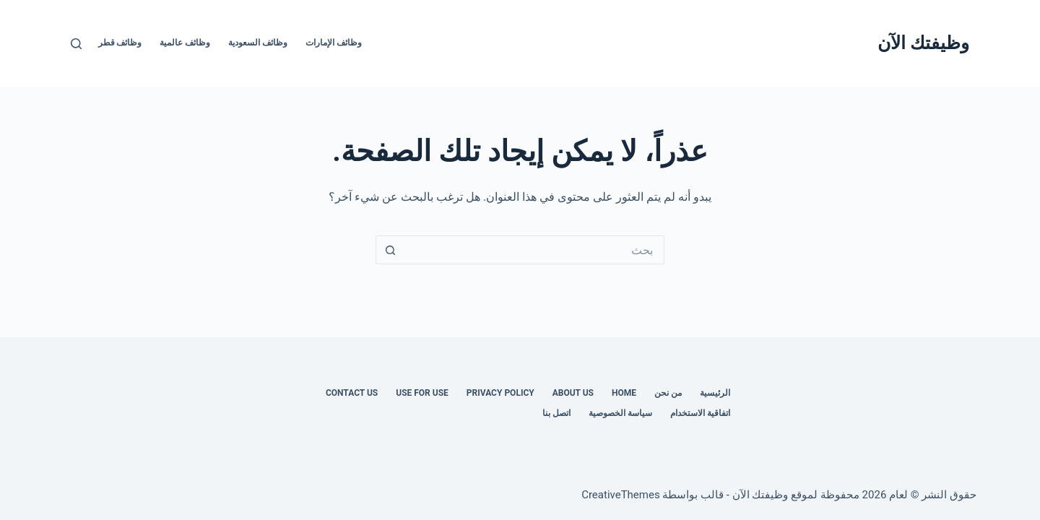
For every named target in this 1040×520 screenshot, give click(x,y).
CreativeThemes (620, 494)
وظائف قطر (120, 43)
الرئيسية (715, 393)
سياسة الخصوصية (620, 413)
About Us (573, 393)
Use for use (422, 393)
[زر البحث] (390, 249)
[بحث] (76, 43)
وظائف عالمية (185, 43)
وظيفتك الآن (923, 42)
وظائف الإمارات (334, 43)
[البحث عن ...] (534, 249)
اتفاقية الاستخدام (700, 413)
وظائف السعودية (257, 43)
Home (624, 393)
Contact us (352, 393)
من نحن (668, 393)
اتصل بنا (556, 413)
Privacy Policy (500, 393)
